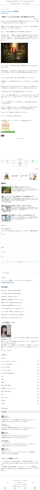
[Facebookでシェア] (20, 161)
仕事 (2, 135)
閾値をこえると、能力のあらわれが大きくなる (12, 304)
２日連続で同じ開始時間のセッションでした (11, 307)
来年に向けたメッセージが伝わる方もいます (11, 319)
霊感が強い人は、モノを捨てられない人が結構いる (13, 316)
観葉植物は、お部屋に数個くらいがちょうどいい (12, 301)
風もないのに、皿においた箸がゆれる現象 (11, 292)
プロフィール (5, 13)
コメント (3, 234)
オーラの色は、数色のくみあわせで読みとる (11, 295)
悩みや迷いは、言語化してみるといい (9, 298)
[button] (38, 274)
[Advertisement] (20, 147)
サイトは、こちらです (6, 352)
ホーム (7, 484)
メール (3, 253)
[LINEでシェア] (32, 161)
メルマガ (33, 484)
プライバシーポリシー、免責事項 (20, 486)
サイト (2, 258)
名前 (2, 249)
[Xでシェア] (7, 161)
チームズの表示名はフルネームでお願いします (12, 310)
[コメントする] (20, 164)
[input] (20, 274)
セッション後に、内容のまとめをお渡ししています (13, 313)
